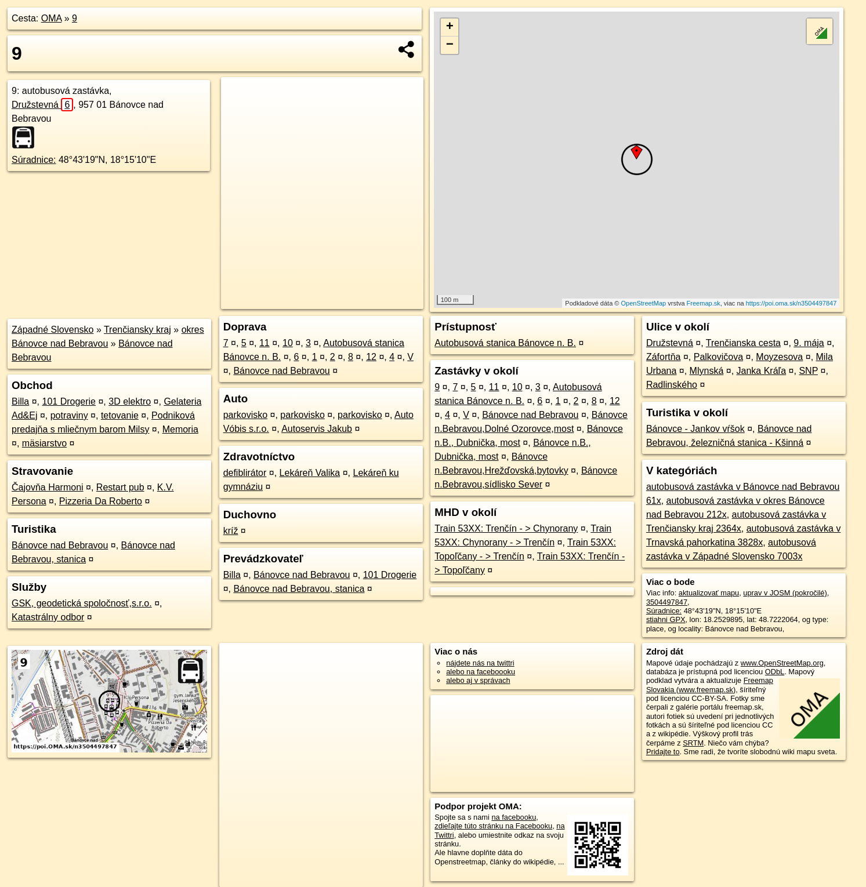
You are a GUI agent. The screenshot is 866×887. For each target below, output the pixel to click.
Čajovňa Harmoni (48, 487)
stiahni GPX (666, 619)
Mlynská (707, 371)
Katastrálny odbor (48, 617)
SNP (808, 371)
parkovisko (245, 415)
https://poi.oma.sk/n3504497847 (791, 303)
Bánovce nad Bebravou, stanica (298, 589)
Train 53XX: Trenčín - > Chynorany (506, 528)
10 (287, 343)
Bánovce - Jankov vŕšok (695, 429)
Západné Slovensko (52, 330)
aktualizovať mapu (709, 592)
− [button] (450, 45)
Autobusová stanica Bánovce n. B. (505, 343)
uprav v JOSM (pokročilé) (785, 592)
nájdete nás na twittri (480, 663)
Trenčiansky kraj (137, 330)
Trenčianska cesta (743, 343)
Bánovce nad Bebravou (60, 545)
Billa (20, 401)
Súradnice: (34, 160)
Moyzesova (779, 357)
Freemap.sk (703, 303)
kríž (230, 531)
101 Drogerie (69, 401)
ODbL (774, 671)
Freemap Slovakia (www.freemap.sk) (709, 684)
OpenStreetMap (643, 303)
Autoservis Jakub (316, 429)
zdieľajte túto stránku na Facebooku (493, 825)
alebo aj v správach (478, 680)
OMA (51, 18)
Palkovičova (718, 357)
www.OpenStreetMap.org (782, 663)
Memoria (180, 429)
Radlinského (671, 385)
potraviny (69, 415)
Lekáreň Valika (310, 473)
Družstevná (42, 104)
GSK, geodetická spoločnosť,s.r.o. (82, 603)
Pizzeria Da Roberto (100, 501)
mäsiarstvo (44, 443)
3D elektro (129, 401)
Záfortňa (663, 357)
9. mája (808, 343)
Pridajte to (663, 751)
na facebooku (513, 817)
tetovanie (120, 415)
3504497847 (666, 602)
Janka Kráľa (762, 371)
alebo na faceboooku (480, 671)
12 (371, 357)
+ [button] (450, 27)
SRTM (693, 743)
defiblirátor (245, 473)
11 (264, 343)
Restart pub (120, 487)
